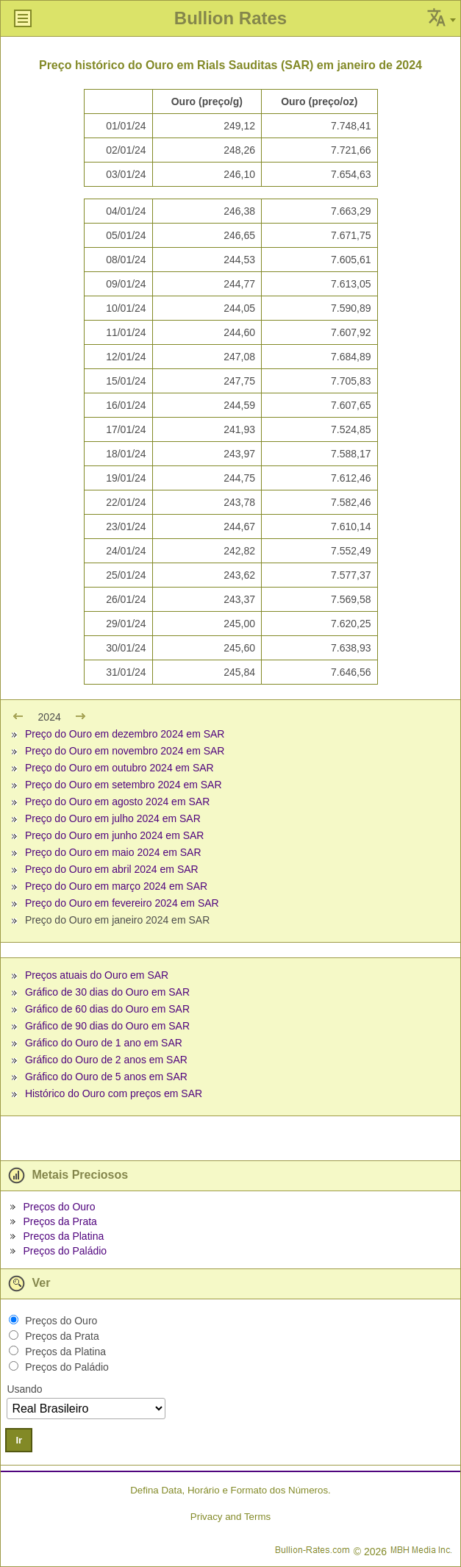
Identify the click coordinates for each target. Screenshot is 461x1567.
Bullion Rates (230, 18)
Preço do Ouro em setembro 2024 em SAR (123, 784)
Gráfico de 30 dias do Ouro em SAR (107, 992)
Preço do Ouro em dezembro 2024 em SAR (125, 734)
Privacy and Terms (230, 1516)
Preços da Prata (59, 1221)
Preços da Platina (63, 1236)
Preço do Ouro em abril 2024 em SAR (112, 869)
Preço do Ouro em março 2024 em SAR (116, 886)
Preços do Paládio (65, 1251)
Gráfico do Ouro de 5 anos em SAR (106, 1076)
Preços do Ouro (59, 1207)
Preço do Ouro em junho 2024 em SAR (114, 835)
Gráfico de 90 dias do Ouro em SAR (107, 1026)
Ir (18, 1440)
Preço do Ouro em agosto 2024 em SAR (117, 801)
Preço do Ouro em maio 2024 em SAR (113, 852)
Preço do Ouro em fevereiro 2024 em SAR (122, 903)
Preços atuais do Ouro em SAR (96, 975)
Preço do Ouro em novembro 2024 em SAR (125, 751)
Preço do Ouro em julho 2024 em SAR (113, 818)
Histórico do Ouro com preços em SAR (113, 1093)
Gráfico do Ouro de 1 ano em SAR (103, 1043)
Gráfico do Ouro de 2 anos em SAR (106, 1060)
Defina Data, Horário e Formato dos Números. (230, 1490)
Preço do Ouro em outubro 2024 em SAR (119, 768)
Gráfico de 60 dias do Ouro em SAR (107, 1009)
